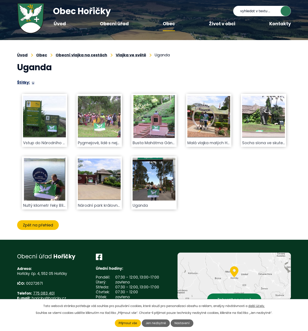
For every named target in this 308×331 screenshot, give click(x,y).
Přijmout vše (128, 323)
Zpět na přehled (38, 225)
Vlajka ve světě (131, 55)
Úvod (60, 24)
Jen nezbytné (156, 323)
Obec (169, 24)
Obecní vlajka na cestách (81, 55)
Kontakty (280, 24)
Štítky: (23, 82)
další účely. (256, 306)
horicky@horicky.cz (49, 298)
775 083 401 (44, 293)
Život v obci (222, 24)
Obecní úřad (114, 24)
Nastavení (182, 323)
